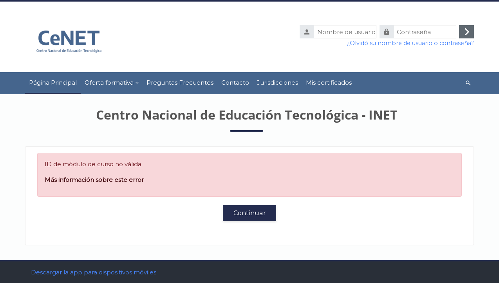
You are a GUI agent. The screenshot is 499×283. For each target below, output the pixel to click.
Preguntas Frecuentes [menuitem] (179, 82)
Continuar (249, 213)
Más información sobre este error (94, 179)
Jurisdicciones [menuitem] (277, 82)
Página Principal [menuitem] (53, 82)
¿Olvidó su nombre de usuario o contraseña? (410, 43)
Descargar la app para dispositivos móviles (93, 272)
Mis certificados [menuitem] (329, 82)
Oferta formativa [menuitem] (109, 82)
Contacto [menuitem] (235, 82)
